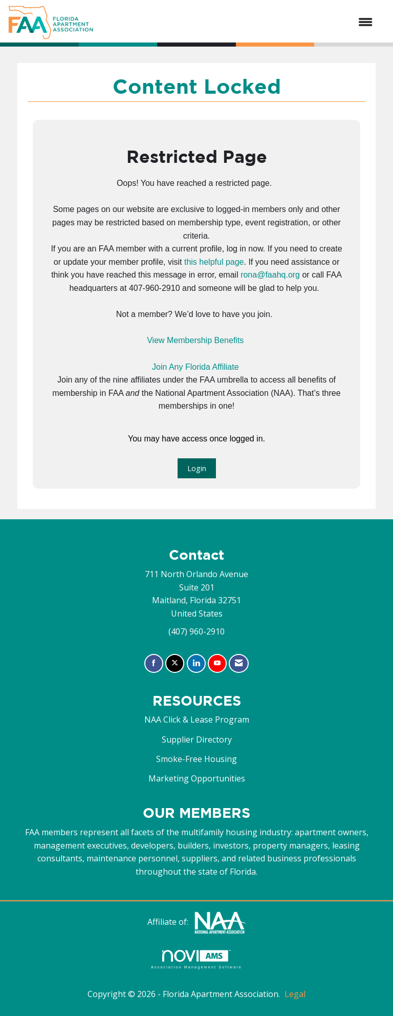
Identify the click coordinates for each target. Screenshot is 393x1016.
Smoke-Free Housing (196, 759)
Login (196, 468)
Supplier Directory (197, 739)
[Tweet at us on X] (174, 663)
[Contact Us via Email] (239, 663)
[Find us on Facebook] (153, 663)
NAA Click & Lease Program (196, 719)
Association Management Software (196, 959)
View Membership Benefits (195, 340)
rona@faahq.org (270, 274)
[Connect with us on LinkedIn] (196, 663)
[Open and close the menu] (238, 22)
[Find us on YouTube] (217, 663)
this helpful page (214, 262)
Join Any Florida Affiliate (195, 367)
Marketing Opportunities (196, 778)
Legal (295, 994)
